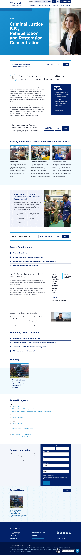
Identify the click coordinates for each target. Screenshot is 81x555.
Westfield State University (19, 529)
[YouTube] (70, 532)
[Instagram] (61, 532)
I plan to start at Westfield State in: (50, 469)
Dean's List (36, 1)
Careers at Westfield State (38, 532)
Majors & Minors (28, 9)
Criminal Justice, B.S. (17, 406)
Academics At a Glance (18, 9)
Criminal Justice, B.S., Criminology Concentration (24, 409)
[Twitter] (67, 532)
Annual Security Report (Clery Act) (27, 547)
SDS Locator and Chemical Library (16, 549)
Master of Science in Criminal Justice (21, 434)
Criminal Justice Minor (17, 417)
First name (45, 446)
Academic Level (46, 463)
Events (58, 538)
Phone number (46, 451)
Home (11, 9)
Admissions (40, 5)
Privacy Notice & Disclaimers (52, 547)
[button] (77, 551)
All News (67, 490)
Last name (58, 446)
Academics (32, 5)
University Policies (27, 551)
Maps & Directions (14, 538)
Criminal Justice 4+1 (17, 423)
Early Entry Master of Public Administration (22, 428)
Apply (54, 1)
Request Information (48, 128)
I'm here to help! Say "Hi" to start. (68, 550)
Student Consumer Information (46, 549)
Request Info (49, 64)
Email (44, 457)
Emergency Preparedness (40, 547)
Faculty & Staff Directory (38, 538)
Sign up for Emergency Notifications (31, 549)
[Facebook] (58, 532)
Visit (58, 64)
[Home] (15, 3)
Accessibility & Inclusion (14, 547)
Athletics (49, 1)
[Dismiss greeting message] (74, 549)
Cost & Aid (47, 5)
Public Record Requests (64, 547)
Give (58, 1)
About (62, 5)
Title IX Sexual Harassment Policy (16, 551)
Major (12, 19)
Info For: (68, 5)
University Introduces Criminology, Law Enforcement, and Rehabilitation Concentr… (19, 384)
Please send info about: (48, 475)
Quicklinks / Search (65, 1)
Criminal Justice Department (21, 64)
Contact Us (34, 535)
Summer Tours (42, 1)
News (63, 538)
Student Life (55, 5)
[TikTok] (64, 532)
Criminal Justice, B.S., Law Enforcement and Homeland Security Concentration (31, 411)
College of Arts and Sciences (21, 66)
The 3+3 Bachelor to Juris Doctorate (21, 426)
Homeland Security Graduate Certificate (22, 437)
